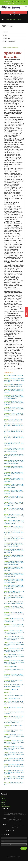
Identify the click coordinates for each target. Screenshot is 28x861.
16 (6, 380)
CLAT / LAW (3, 800)
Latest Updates (6, 38)
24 (16, 378)
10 (14, 375)
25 (14, 384)
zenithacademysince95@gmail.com (15, 820)
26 (14, 378)
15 (8, 380)
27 (18, 395)
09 (18, 380)
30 (11, 378)
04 (18, 375)
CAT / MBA (3, 798)
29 (14, 389)
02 (20, 375)
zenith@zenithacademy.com (15, 819)
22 (21, 378)
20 (22, 389)
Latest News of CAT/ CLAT (9, 41)
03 (19, 386)
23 (18, 378)
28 (13, 378)
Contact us (5, 32)
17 (4, 380)
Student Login (11, 3)
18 (11, 396)
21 (23, 378)
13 (9, 375)
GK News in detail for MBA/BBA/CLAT (13, 368)
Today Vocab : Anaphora (14, 14)
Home (2, 19)
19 (4, 390)
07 (17, 375)
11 (12, 375)
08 (15, 375)
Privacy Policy (18, 858)
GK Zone (5, 35)
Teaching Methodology (6, 806)
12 (10, 375)
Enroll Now (20, 3)
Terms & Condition (10, 858)
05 (4, 381)
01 (22, 375)
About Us (3, 804)
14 (9, 380)
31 (9, 378)
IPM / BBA (3, 802)
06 (22, 380)
